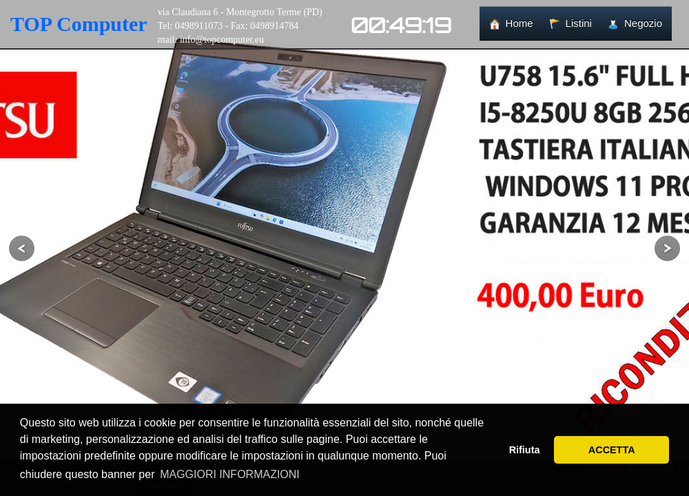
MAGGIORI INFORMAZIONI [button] (230, 474)
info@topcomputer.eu (222, 39)
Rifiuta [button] (524, 449)
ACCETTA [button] (611, 449)
